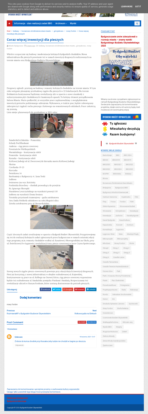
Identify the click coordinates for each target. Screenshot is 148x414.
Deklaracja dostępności (17, 401)
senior (105, 299)
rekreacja (134, 290)
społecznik (133, 304)
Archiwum (60, 23)
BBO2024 (117, 169)
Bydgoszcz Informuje (16, 404)
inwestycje (107, 216)
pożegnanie (124, 285)
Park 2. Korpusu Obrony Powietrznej (116, 276)
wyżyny (119, 327)
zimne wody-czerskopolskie (114, 341)
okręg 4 (116, 253)
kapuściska (107, 225)
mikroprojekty (122, 239)
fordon (123, 202)
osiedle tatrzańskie (110, 262)
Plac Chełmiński (118, 280)
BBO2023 (106, 169)
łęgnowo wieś (108, 234)
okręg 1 (116, 248)
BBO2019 (127, 160)
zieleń (124, 332)
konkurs (130, 225)
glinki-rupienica (109, 206)
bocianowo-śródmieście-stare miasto (36, 31)
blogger (80, 325)
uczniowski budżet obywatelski (115, 318)
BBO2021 (117, 164)
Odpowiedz (20, 348)
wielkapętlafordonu (110, 322)
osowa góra (107, 271)
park (118, 271)
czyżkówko (125, 197)
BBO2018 (116, 160)
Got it (138, 6)
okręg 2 (126, 248)
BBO (117, 155)
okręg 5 (127, 253)
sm (113, 299)
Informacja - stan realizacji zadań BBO (33, 23)
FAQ (136, 197)
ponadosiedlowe (109, 285)
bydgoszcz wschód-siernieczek (115, 192)
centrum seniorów (110, 197)
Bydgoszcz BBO (121, 188)
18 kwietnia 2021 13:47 (85, 340)
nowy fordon (71, 31)
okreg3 (105, 248)
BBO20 (105, 160)
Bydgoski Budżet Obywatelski (121, 143)
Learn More (126, 6)
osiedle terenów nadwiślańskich (115, 267)
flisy (104, 202)
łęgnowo (120, 230)
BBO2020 (106, 164)
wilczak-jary (128, 322)
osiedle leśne (118, 257)
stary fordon (108, 308)
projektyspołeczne (110, 290)
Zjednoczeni (107, 345)
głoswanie (107, 211)
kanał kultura (124, 220)
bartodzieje (107, 155)
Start (9, 31)
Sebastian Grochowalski (121, 294)
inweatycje (134, 211)
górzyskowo (59, 31)
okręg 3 (106, 253)
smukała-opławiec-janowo (113, 304)
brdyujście (107, 188)
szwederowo (108, 313)
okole (131, 243)
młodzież (106, 243)
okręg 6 (106, 257)
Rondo (105, 294)
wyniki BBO (107, 327)
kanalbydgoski (132, 216)
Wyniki (73, 23)
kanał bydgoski (109, 220)
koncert (119, 225)
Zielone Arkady (108, 336)
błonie (105, 178)
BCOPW (106, 174)
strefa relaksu (122, 308)
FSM (132, 202)
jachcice (118, 216)
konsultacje (107, 230)
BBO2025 (129, 169)
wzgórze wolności (110, 332)
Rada (124, 290)
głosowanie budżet (127, 206)
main (121, 234)
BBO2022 (129, 164)
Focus (113, 202)
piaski (105, 280)
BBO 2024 (127, 155)
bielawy (16, 31)
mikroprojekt (108, 239)
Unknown (19, 340)
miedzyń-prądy (132, 234)
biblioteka (117, 174)
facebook (90, 325)
